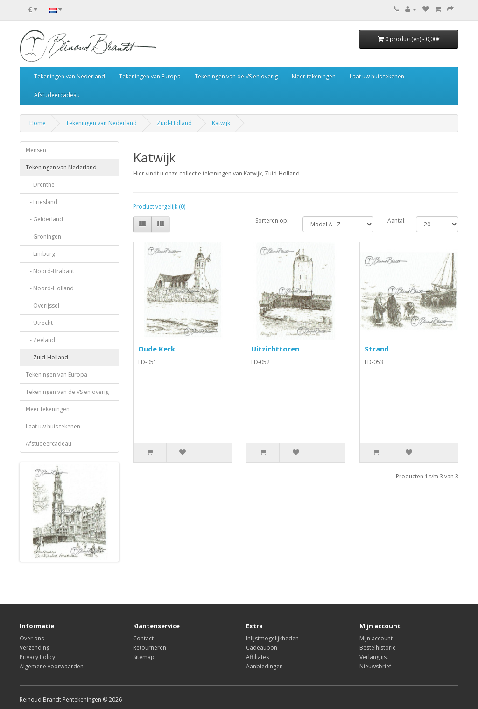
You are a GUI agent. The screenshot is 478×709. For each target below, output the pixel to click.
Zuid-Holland (174, 123)
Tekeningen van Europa (150, 76)
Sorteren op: (271, 221)
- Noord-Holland (50, 288)
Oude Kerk (156, 348)
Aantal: (396, 221)
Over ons (32, 638)
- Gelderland (44, 219)
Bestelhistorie (377, 648)
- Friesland (41, 202)
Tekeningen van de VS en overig (236, 76)
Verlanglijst (373, 657)
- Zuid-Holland (47, 357)
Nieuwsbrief (375, 666)
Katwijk (221, 123)
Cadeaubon (261, 648)
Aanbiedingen (264, 666)
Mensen (36, 150)
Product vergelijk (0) (159, 207)
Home (37, 123)
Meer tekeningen (314, 76)
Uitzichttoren (275, 348)
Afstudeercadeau (57, 95)
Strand (377, 348)
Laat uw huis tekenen (377, 76)
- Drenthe (40, 185)
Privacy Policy (37, 657)
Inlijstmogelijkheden (272, 638)
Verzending (34, 648)
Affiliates (257, 657)
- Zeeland (40, 340)
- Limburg (40, 254)
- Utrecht (39, 323)
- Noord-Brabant (50, 271)
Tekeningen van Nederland (69, 76)
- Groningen (43, 236)
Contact (143, 638)
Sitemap (144, 657)
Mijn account (376, 638)
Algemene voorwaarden (52, 666)
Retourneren (149, 648)
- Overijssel (42, 305)
